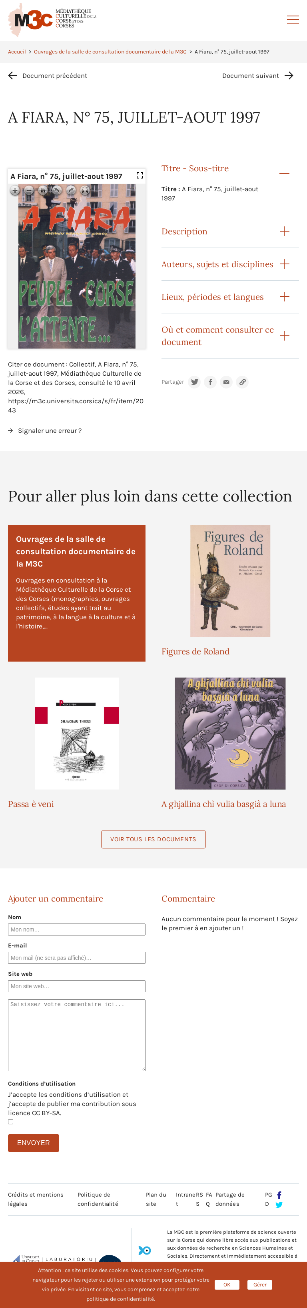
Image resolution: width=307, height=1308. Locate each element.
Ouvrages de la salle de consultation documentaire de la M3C (110, 51)
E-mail (17, 945)
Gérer (260, 1284)
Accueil (17, 51)
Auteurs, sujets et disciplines (217, 264)
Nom (14, 917)
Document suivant (250, 75)
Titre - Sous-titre (195, 168)
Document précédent (54, 75)
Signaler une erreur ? (50, 430)
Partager (172, 382)
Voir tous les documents (153, 839)
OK (227, 1284)
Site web (20, 973)
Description (184, 231)
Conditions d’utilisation (42, 1083)
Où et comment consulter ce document (217, 335)
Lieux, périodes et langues (212, 296)
